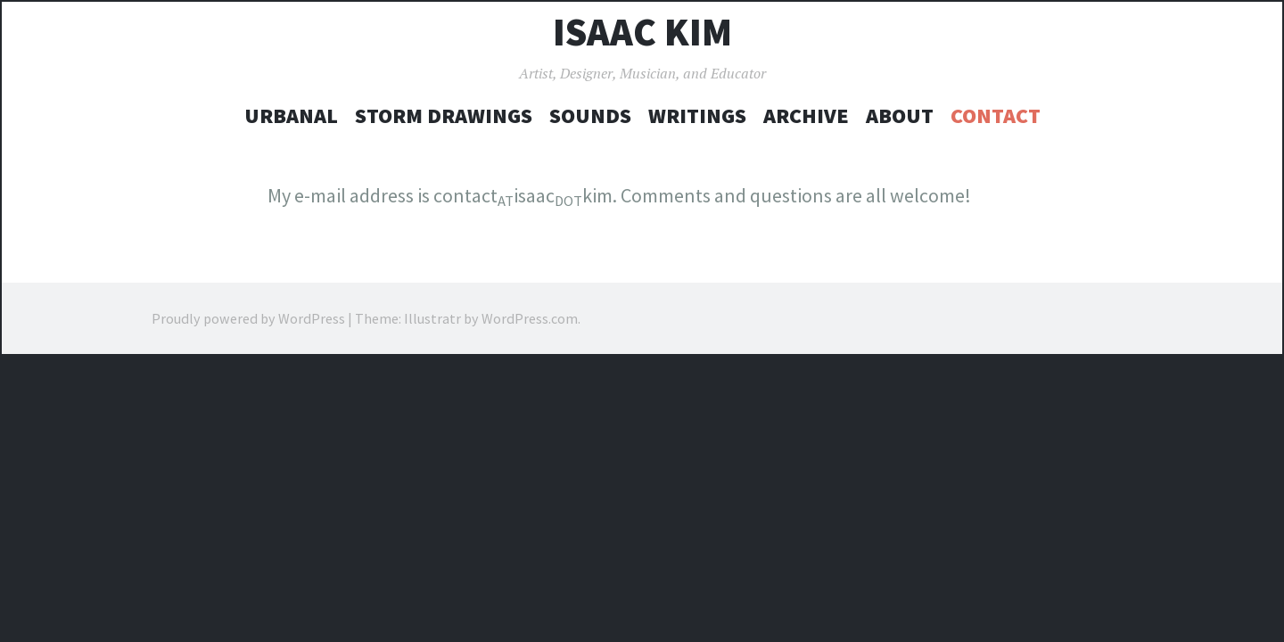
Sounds (590, 115)
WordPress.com (530, 318)
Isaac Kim (642, 32)
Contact (996, 115)
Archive (806, 115)
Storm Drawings (443, 115)
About (900, 115)
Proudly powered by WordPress (248, 318)
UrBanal (291, 115)
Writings (697, 115)
